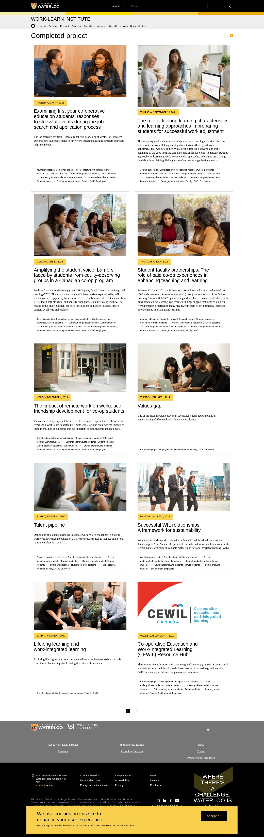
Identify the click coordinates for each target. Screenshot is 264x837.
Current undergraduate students (83, 173)
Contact (201, 751)
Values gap (149, 406)
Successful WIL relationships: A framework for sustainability (169, 527)
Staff (92, 181)
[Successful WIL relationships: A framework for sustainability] (184, 487)
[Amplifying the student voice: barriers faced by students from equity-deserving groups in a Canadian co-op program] (80, 225)
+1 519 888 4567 (45, 785)
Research (63, 751)
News (201, 744)
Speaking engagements (132, 744)
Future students (74, 177)
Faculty (85, 181)
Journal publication (46, 170)
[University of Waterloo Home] (45, 6)
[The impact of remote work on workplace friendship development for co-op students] (80, 367)
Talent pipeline (49, 525)
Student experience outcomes (89, 438)
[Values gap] (184, 367)
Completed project (64, 170)
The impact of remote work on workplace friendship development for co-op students (79, 408)
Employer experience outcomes (174, 449)
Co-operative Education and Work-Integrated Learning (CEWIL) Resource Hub (168, 649)
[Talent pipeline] (80, 487)
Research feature (83, 170)
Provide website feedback (201, 757)
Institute (73, 744)
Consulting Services (132, 751)
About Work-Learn (58, 744)
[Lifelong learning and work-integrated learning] (80, 606)
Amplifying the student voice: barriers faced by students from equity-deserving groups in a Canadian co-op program (77, 275)
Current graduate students (53, 177)
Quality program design (151, 557)
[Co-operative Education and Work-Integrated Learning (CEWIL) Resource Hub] (184, 606)
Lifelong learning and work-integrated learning (60, 646)
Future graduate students (68, 181)
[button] (205, 6)
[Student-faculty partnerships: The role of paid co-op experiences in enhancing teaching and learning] (184, 225)
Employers (101, 181)
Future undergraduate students (102, 177)
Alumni (167, 693)
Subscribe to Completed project (231, 35)
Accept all (214, 816)
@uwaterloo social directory (167, 805)
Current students (55, 173)
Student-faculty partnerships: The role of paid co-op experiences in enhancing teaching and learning (173, 275)
